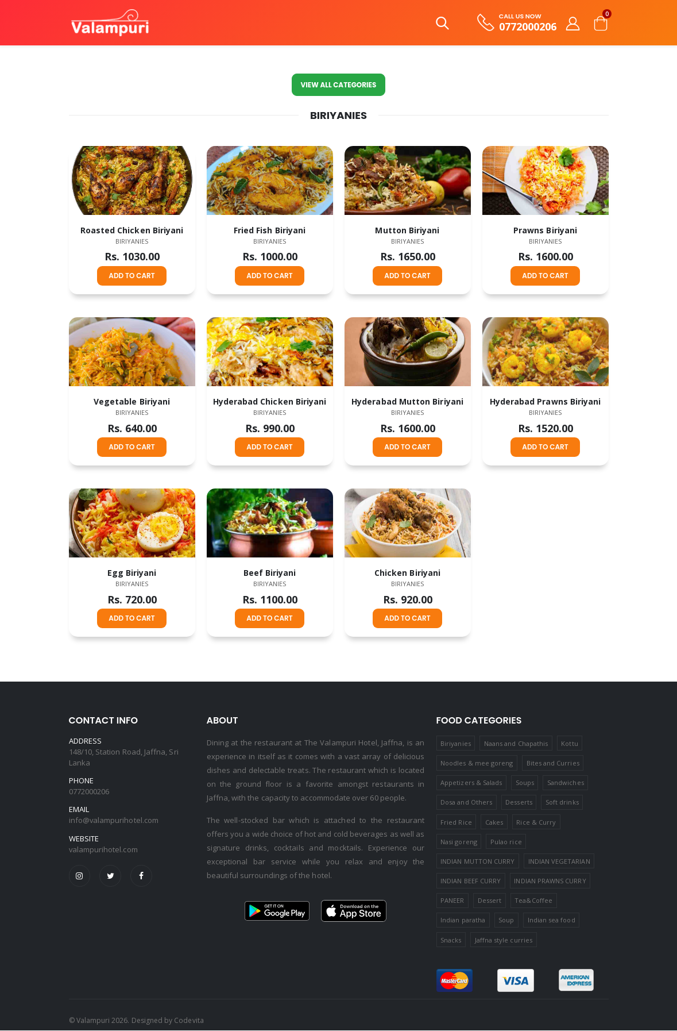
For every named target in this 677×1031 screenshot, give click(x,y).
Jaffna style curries (503, 940)
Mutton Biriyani (407, 230)
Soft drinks (562, 802)
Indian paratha (462, 920)
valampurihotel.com (103, 849)
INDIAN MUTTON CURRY (477, 861)
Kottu (569, 743)
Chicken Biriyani (407, 572)
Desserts (518, 802)
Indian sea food (551, 920)
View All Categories (338, 85)
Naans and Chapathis (516, 743)
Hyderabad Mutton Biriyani (407, 401)
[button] (442, 25)
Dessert (489, 901)
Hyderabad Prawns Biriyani (545, 401)
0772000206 (527, 26)
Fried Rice (456, 822)
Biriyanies (131, 241)
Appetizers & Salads (471, 782)
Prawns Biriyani (545, 230)
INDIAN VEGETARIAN (559, 861)
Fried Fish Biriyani (269, 230)
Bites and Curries (553, 763)
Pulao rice (506, 841)
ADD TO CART (131, 275)
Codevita (188, 1021)
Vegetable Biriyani (132, 401)
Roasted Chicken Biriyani (132, 230)
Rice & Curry (536, 822)
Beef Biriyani (269, 572)
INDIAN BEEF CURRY (470, 880)
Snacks (450, 940)
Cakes (494, 822)
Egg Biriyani (132, 572)
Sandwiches (565, 782)
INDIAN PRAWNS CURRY (550, 880)
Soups (525, 782)
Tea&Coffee (533, 901)
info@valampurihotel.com (114, 820)
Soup (506, 920)
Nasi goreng (458, 841)
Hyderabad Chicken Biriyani (270, 401)
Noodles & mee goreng (476, 763)
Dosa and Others (466, 802)
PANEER (452, 901)
